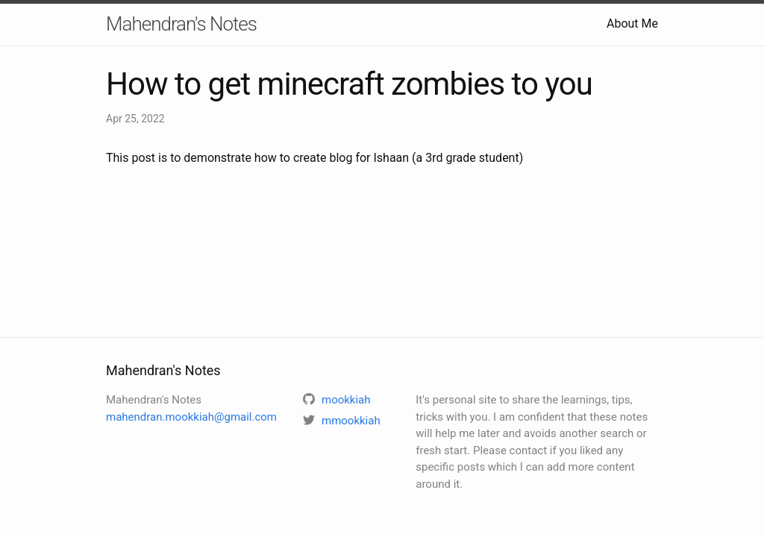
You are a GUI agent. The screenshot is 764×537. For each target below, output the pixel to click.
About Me (632, 23)
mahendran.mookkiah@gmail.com (191, 417)
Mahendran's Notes (181, 24)
